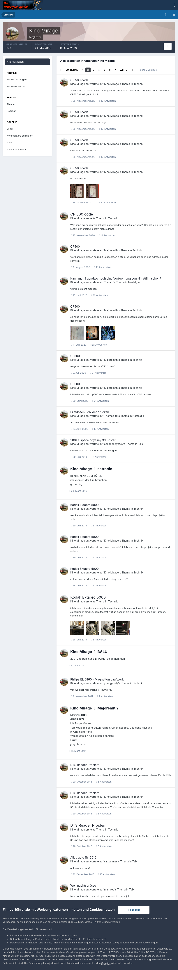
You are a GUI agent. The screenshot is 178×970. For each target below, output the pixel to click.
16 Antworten (99, 295)
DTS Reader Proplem (84, 765)
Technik (138, 83)
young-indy (111, 683)
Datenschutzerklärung (138, 959)
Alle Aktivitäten (15, 61)
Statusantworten (16, 86)
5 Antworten (104, 781)
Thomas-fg (111, 415)
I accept (134, 909)
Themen (11, 104)
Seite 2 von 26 (148, 69)
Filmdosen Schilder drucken (89, 412)
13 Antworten (100, 428)
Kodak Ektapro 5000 (84, 505)
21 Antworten (102, 267)
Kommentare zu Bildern (20, 135)
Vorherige (72, 69)
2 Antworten (99, 456)
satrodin (104, 469)
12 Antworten (107, 100)
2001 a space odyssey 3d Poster (92, 440)
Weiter (124, 69)
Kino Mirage (77, 83)
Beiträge (11, 110)
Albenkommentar (16, 149)
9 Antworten (105, 696)
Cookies (105, 963)
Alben (10, 142)
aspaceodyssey (113, 443)
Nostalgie (134, 282)
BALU (102, 651)
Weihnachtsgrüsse (83, 885)
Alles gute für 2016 (83, 857)
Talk (140, 443)
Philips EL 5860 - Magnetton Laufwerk (97, 679)
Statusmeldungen (17, 79)
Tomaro (108, 282)
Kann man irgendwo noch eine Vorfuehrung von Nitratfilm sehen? (115, 278)
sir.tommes (110, 861)
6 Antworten (99, 525)
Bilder (10, 128)
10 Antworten (106, 874)
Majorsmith (111, 250)
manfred (109, 889)
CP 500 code (79, 80)
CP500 (75, 246)
